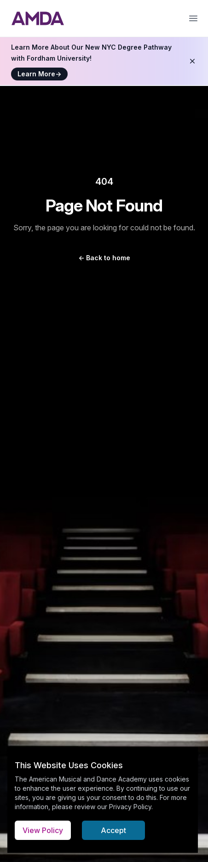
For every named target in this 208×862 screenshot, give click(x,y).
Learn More (39, 74)
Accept (113, 830)
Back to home (104, 258)
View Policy (43, 830)
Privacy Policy (130, 807)
